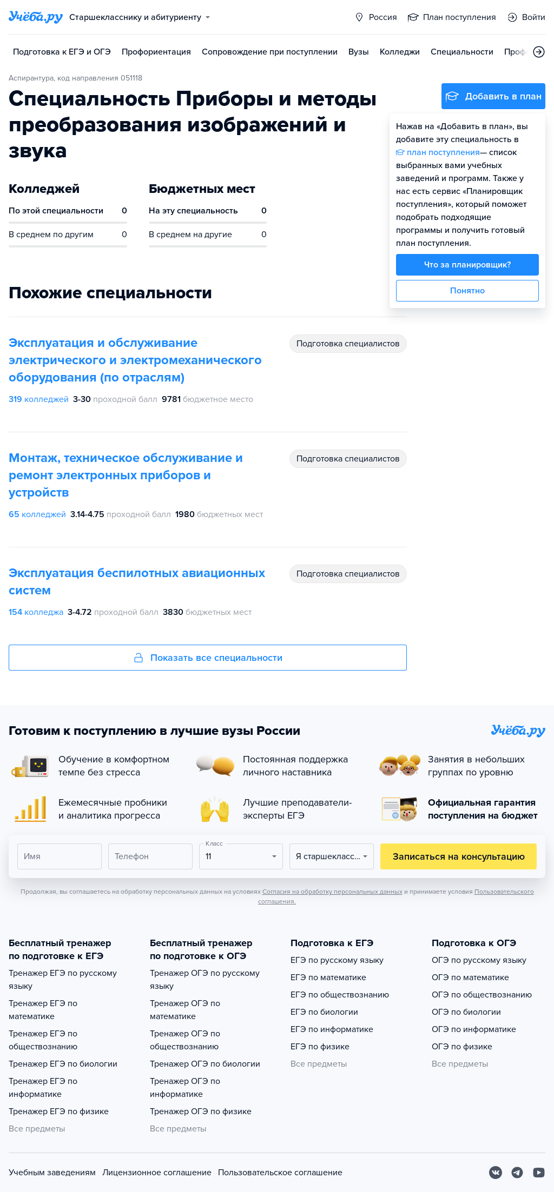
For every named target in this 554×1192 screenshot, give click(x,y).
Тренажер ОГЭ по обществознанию (185, 1040)
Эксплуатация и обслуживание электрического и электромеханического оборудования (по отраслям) (135, 360)
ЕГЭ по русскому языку (337, 960)
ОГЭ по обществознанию (482, 994)
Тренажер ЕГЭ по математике (43, 1010)
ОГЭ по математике (470, 977)
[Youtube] (538, 1172)
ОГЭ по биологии (466, 1012)
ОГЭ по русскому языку (479, 960)
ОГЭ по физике (462, 1046)
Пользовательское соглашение (280, 1172)
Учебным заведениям (52, 1172)
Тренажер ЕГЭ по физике (59, 1111)
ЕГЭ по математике (328, 977)
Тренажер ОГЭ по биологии (205, 1064)
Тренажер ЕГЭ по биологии (63, 1064)
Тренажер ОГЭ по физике (201, 1111)
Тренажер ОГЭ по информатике (185, 1088)
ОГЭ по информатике (474, 1029)
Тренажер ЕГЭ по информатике (43, 1088)
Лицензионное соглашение (157, 1172)
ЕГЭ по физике (320, 1046)
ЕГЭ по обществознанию (340, 994)
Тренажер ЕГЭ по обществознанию (43, 1040)
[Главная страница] (36, 17)
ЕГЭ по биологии (324, 1012)
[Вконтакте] (495, 1172)
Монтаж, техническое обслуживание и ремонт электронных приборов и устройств (126, 475)
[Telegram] (517, 1172)
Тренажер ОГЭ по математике (185, 1010)
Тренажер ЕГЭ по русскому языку (63, 980)
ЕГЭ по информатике (332, 1029)
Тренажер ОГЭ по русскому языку (205, 980)
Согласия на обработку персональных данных (332, 891)
